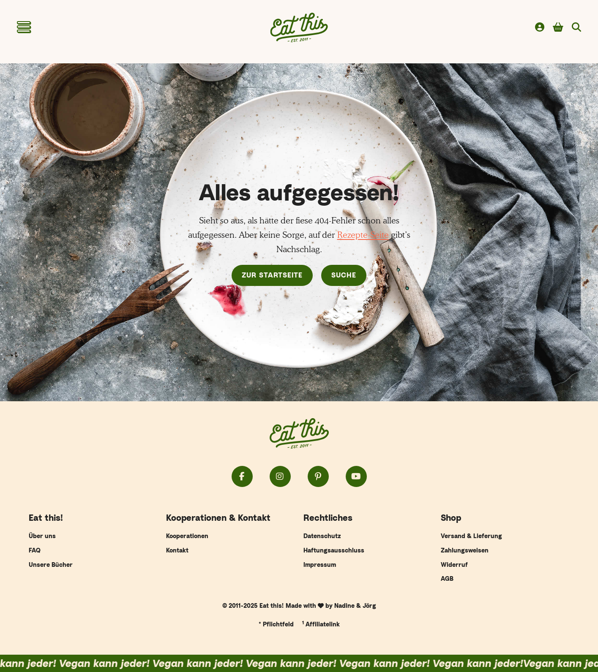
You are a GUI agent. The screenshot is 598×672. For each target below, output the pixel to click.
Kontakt (177, 550)
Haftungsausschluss (333, 550)
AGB (447, 578)
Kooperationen (187, 536)
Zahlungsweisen (465, 550)
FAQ (35, 550)
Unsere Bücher (51, 564)
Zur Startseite (272, 274)
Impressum (319, 564)
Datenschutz (322, 536)
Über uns (42, 536)
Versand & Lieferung (471, 536)
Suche (343, 274)
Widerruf (454, 564)
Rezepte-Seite (363, 235)
